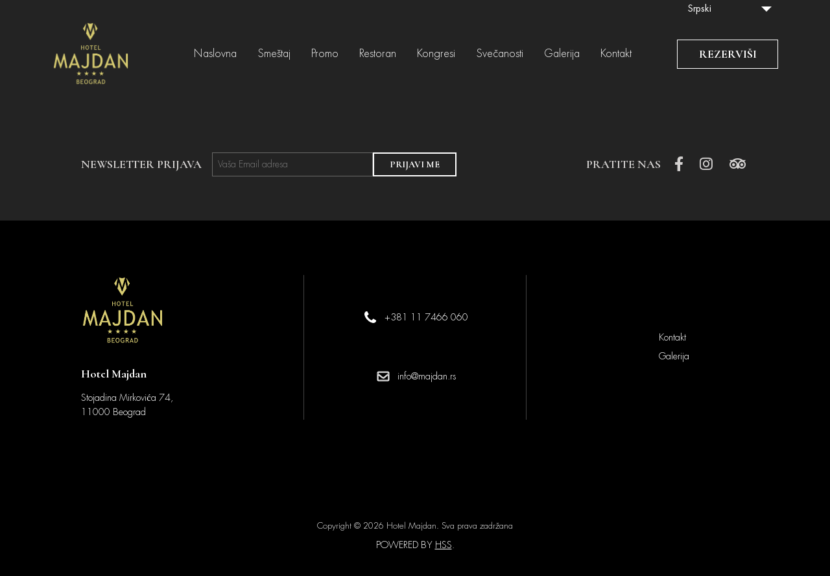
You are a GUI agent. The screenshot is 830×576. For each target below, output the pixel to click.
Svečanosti (499, 54)
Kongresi (436, 54)
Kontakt (616, 54)
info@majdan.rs (426, 376)
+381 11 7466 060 (426, 317)
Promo (324, 54)
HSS (443, 545)
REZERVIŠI (728, 54)
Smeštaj (273, 54)
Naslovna (215, 54)
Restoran (377, 54)
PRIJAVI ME (415, 164)
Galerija (562, 54)
